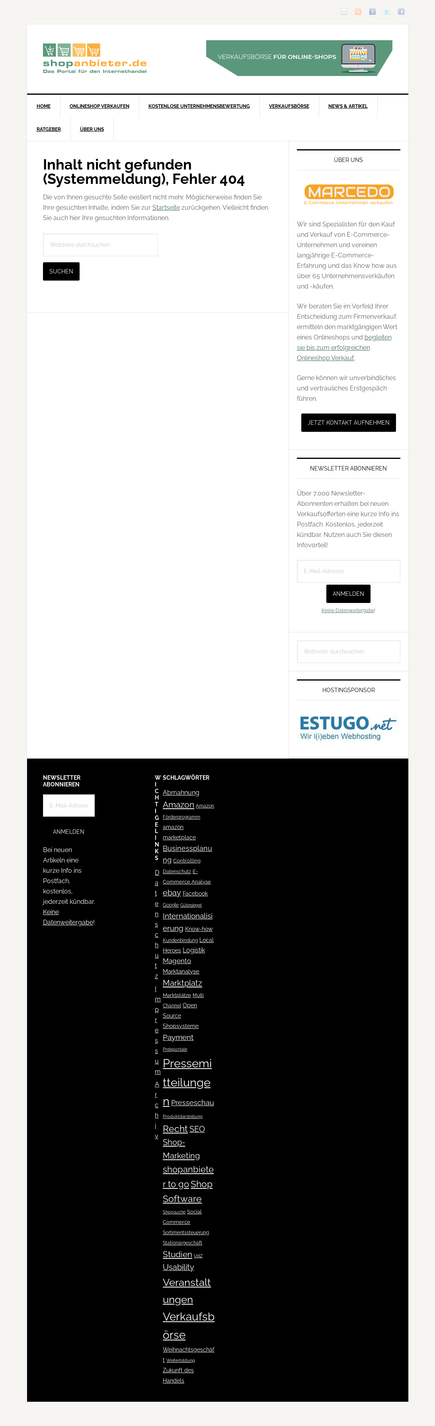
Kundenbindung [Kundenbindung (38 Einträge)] (180, 940)
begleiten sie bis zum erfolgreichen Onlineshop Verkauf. (344, 348)
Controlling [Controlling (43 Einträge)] (187, 861)
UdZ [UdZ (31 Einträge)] (198, 1255)
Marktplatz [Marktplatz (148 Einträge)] (182, 983)
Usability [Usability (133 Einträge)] (178, 1267)
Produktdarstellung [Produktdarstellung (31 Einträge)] (183, 1116)
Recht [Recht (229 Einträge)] (175, 1128)
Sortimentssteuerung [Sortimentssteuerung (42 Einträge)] (186, 1232)
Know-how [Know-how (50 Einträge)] (199, 929)
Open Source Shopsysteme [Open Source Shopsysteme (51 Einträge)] (181, 1015)
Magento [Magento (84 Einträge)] (177, 961)
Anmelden (348, 594)
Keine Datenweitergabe (348, 610)
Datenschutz (157, 924)
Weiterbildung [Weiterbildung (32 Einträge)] (180, 1360)
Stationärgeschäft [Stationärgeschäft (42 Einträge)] (182, 1243)
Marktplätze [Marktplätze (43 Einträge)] (177, 995)
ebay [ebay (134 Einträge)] (172, 892)
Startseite (166, 207)
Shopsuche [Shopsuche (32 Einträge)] (174, 1212)
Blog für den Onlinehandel (94, 58)
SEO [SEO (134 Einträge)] (197, 1129)
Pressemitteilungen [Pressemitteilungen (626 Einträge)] (187, 1082)
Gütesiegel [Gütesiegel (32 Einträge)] (191, 905)
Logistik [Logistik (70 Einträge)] (194, 950)
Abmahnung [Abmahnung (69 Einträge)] (181, 792)
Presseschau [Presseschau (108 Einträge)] (192, 1102)
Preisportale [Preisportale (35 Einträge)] (175, 1049)
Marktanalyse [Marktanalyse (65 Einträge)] (181, 971)
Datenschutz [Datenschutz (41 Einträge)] (177, 871)
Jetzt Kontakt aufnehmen (349, 422)
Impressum (158, 1030)
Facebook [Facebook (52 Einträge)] (195, 893)
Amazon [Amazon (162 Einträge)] (178, 805)
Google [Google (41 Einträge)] (171, 905)
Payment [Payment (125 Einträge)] (178, 1037)
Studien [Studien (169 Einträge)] (177, 1254)
